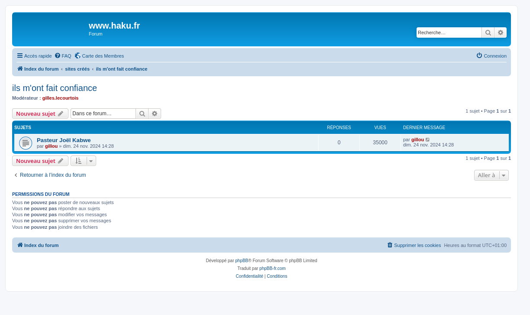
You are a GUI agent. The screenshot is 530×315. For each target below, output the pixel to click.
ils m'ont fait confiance (54, 88)
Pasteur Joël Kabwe (64, 140)
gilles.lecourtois (60, 98)
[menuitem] (62, 56)
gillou (51, 146)
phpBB (241, 260)
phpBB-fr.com (272, 268)
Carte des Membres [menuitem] (103, 55)
